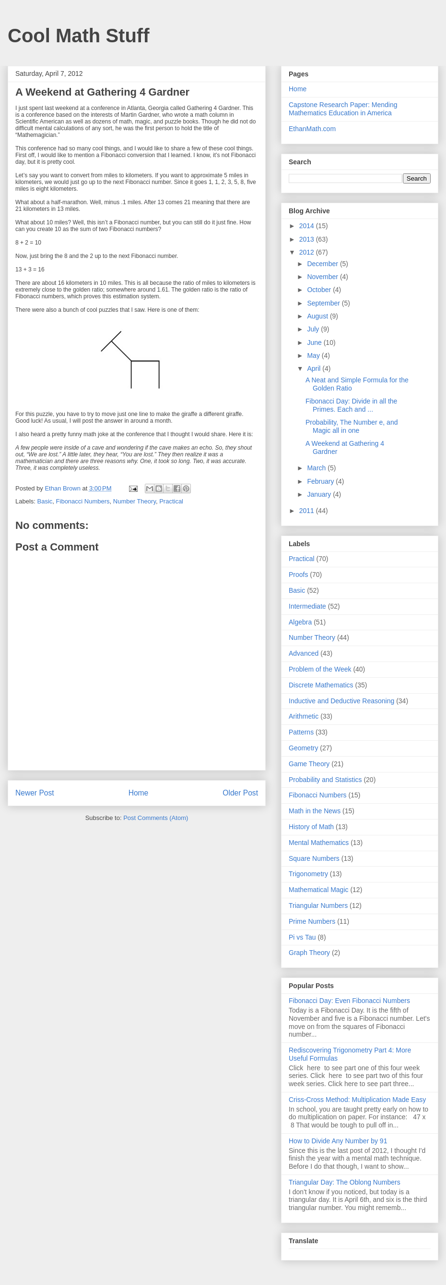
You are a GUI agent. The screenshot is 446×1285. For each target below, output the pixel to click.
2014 (307, 226)
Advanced (303, 653)
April (314, 368)
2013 (307, 239)
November (323, 277)
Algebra (300, 622)
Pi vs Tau (302, 937)
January (320, 494)
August (318, 316)
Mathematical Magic (319, 889)
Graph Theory (309, 952)
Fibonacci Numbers (83, 501)
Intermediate (307, 606)
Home (139, 793)
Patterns (301, 732)
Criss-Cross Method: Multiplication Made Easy (357, 1099)
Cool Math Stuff (79, 35)
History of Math (311, 827)
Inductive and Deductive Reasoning (341, 701)
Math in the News (314, 811)
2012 (307, 252)
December (323, 264)
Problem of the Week (320, 669)
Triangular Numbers (318, 905)
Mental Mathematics (319, 842)
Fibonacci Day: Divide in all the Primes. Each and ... (351, 405)
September (324, 303)
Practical (171, 501)
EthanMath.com (312, 129)
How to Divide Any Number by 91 (338, 1141)
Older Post (240, 793)
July (314, 329)
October (320, 290)
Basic (45, 501)
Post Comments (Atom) (155, 817)
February (321, 481)
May (314, 355)
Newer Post (34, 793)
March (317, 468)
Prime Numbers (312, 921)
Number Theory (134, 501)
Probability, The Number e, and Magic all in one (351, 426)
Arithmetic (303, 716)
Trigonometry (308, 874)
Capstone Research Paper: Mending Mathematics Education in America (343, 109)
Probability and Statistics (325, 779)
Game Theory (309, 764)
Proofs (298, 574)
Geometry (303, 748)
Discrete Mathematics (321, 685)
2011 (307, 510)
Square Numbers (314, 858)
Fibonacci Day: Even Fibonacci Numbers (349, 1000)
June (315, 342)
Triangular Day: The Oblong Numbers (344, 1182)
